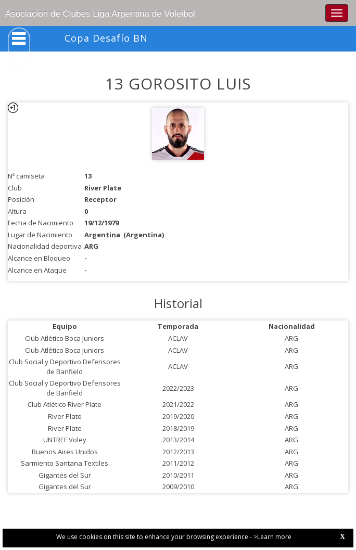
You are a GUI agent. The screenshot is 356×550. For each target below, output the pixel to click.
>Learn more (272, 536)
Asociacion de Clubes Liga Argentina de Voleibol (100, 14)
